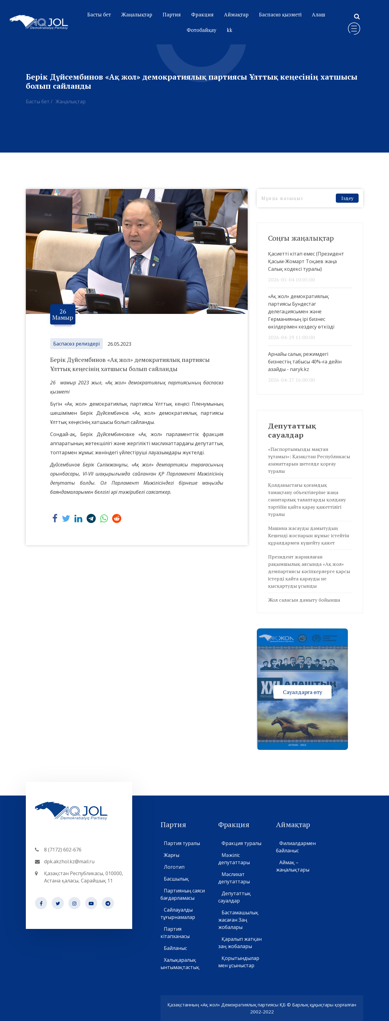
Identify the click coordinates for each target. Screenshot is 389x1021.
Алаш (318, 14)
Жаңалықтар (136, 14)
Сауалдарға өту (302, 691)
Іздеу (347, 198)
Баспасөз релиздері (76, 343)
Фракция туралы (241, 843)
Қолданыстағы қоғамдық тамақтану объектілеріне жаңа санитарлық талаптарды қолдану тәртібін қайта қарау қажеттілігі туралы (307, 499)
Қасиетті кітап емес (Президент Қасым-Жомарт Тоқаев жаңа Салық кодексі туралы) (306, 261)
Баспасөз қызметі (280, 14)
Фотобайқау (201, 29)
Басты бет (99, 14)
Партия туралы (182, 843)
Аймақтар (236, 14)
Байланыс (175, 948)
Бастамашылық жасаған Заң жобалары (238, 919)
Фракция (202, 14)
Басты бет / (39, 101)
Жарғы (171, 855)
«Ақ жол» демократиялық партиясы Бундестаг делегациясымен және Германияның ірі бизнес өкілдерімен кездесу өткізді (301, 311)
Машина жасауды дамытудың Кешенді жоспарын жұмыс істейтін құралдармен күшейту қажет (308, 535)
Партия (172, 14)
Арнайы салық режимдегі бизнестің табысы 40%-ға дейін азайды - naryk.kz (305, 362)
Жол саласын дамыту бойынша (304, 599)
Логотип (174, 867)
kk (229, 29)
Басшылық (176, 878)
